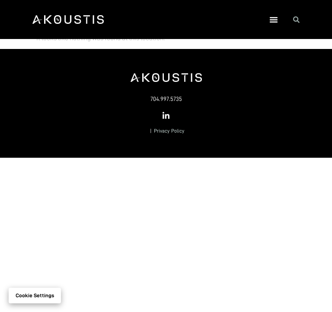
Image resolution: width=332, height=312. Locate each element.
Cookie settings (35, 295)
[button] (273, 19)
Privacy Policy (169, 130)
